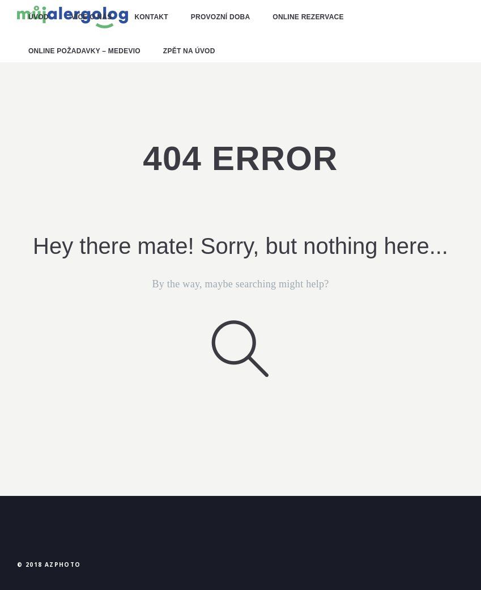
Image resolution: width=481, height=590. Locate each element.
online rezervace (308, 17)
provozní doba (220, 17)
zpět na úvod (189, 51)
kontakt (151, 17)
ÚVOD (38, 17)
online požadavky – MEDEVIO (84, 51)
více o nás (91, 17)
